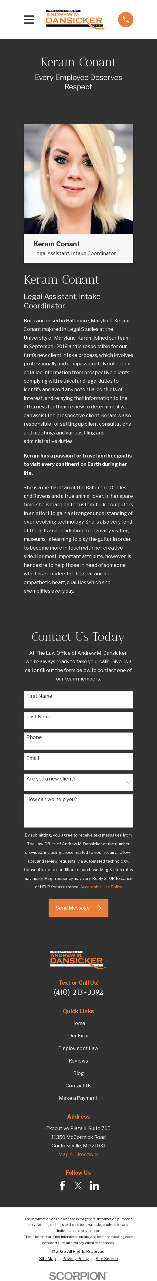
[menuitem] (47, 1259)
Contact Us (78, 1086)
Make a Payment (78, 1098)
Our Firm (78, 1036)
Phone (34, 737)
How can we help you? (51, 799)
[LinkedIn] (94, 1185)
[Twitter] (78, 1185)
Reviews (78, 1061)
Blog (78, 1073)
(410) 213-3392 (78, 992)
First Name (39, 696)
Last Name (39, 717)
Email (32, 758)
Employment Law (78, 1048)
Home (78, 1023)
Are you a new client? (51, 779)
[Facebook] (62, 1185)
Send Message (78, 908)
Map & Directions (78, 1154)
